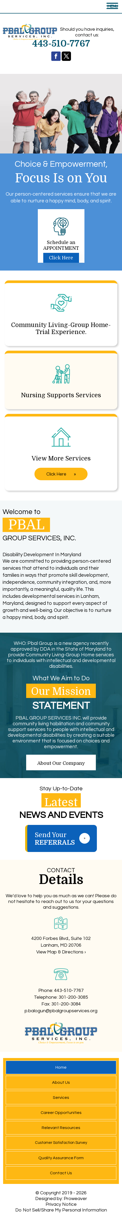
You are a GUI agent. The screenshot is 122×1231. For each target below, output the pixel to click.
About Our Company (61, 763)
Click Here (61, 257)
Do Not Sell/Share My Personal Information (61, 1210)
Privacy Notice (61, 1204)
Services (61, 1097)
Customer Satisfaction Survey (61, 1143)
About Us (61, 1082)
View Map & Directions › (61, 952)
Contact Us (61, 1173)
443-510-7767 (69, 990)
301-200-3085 (73, 997)
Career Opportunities (61, 1113)
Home (61, 1067)
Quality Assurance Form (61, 1158)
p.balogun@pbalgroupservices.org (61, 1010)
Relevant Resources (61, 1128)
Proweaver (75, 1198)
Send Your (66, 838)
